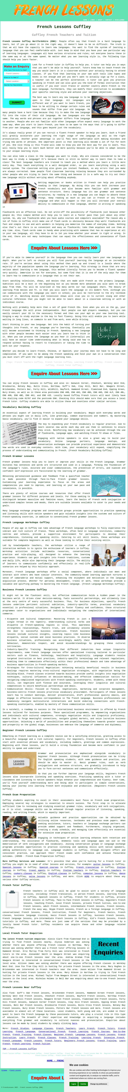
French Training (22, 1034)
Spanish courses (49, 867)
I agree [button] (73, 1084)
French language (35, 1014)
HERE (86, 876)
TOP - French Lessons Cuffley (20, 1049)
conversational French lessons (62, 960)
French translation (87, 867)
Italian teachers (73, 870)
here (74, 1023)
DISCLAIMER (119, 20)
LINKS (92, 20)
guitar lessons (102, 864)
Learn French (86, 1028)
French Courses (101, 1031)
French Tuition (41, 1044)
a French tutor (112, 861)
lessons (54, 864)
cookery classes (23, 873)
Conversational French (52, 1031)
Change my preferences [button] (98, 1084)
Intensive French (114, 1038)
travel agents (37, 870)
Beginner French (63, 1034)
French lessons (29, 383)
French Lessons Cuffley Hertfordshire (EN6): (30, 41)
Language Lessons (85, 1034)
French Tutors (106, 1028)
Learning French (91, 1038)
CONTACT (108, 20)
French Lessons (106, 1034)
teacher (39, 80)
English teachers (111, 870)
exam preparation (114, 800)
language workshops (36, 572)
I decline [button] (83, 1084)
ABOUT (100, 20)
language (74, 97)
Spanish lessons (12, 867)
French (27, 891)
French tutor (30, 924)
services (34, 879)
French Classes (42, 1034)
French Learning (78, 1031)
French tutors (89, 395)
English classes (58, 873)
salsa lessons (37, 876)
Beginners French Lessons (79, 1041)
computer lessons (93, 873)
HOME (85, 20)
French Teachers (66, 1028)
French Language (25, 1031)
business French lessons (109, 915)
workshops (56, 545)
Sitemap (4, 1070)
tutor (97, 65)
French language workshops (80, 528)
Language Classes (42, 1028)
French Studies (20, 1028)
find (11, 993)
